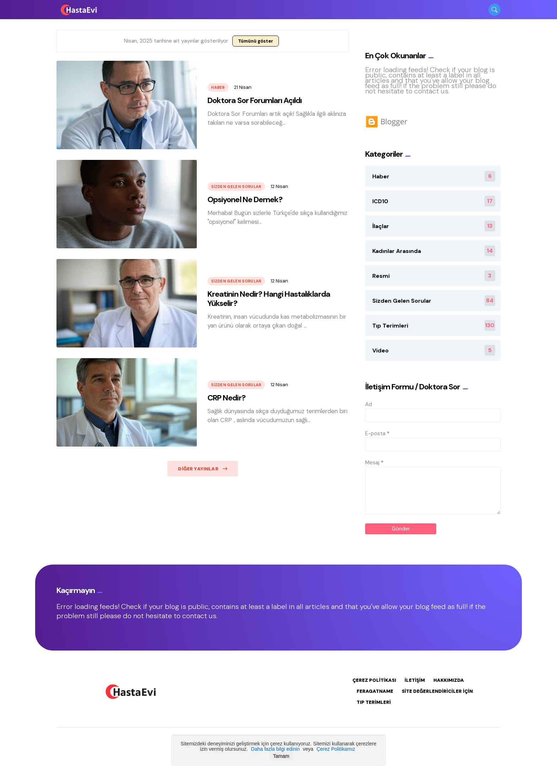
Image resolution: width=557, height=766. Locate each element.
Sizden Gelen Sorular (236, 186)
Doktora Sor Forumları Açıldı (254, 100)
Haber (218, 87)
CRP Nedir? (226, 398)
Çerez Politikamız (336, 749)
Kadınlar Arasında (433, 251)
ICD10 (433, 201)
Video (433, 350)
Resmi (433, 275)
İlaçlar (433, 226)
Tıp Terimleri (433, 325)
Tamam (281, 756)
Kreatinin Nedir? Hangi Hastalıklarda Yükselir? (268, 298)
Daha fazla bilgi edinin (275, 749)
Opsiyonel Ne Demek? (244, 199)
